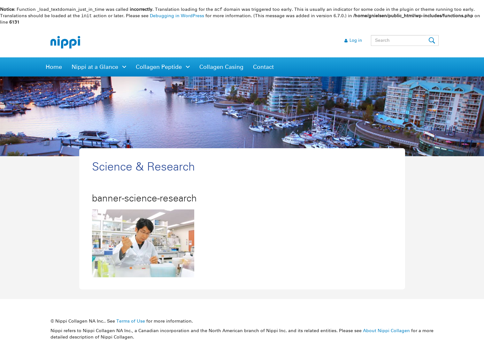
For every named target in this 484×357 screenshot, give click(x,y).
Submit (432, 41)
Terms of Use (130, 322)
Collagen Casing (221, 68)
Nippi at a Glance (96, 68)
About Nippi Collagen (386, 331)
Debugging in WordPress (177, 16)
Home (54, 68)
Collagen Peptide (159, 68)
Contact (263, 68)
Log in (356, 41)
